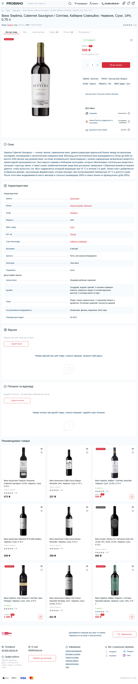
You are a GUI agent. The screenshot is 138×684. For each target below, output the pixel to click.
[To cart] (132, 496)
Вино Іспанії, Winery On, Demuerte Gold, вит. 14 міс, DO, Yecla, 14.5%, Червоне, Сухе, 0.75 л (114, 542)
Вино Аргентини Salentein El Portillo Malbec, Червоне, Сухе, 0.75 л (23, 540)
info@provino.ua (35, 650)
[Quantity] (92, 65)
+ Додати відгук (16, 344)
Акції (67, 667)
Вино (8, 10)
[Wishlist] (42, 452)
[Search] (70, 3)
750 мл (73, 234)
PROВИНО (14, 3)
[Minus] (88, 65)
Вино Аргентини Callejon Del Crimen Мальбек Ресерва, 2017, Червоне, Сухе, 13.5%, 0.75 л (67, 601)
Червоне (74, 213)
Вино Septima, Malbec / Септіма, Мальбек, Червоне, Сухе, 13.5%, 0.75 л (113, 482)
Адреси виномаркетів (74, 651)
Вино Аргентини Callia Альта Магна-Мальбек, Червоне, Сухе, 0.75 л (65, 540)
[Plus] (97, 65)
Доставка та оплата (73, 654)
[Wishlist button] (131, 40)
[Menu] (3, 3)
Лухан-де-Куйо (76, 206)
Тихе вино (16, 10)
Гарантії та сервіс (72, 657)
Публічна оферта (72, 661)
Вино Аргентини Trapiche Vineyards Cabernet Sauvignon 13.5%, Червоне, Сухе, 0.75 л (22, 483)
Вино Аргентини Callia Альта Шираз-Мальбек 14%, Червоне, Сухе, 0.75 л (66, 482)
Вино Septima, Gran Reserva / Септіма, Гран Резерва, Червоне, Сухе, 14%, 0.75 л (23, 599)
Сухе (72, 227)
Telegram (128, 651)
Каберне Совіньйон (78, 241)
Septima (10, 25)
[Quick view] (42, 449)
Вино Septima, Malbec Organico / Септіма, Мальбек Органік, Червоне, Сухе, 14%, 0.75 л (114, 601)
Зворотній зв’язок (72, 664)
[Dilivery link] (128, 113)
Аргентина (74, 198)
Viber (127, 655)
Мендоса (88, 206)
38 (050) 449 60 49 (10, 650)
